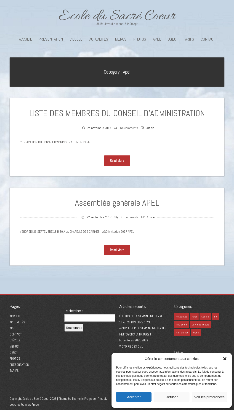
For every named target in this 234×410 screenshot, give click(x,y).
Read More (117, 160)
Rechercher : (73, 311)
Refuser (172, 397)
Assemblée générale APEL (117, 202)
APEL (157, 39)
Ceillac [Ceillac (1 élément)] (205, 316)
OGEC (172, 39)
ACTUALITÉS (98, 39)
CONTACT (208, 39)
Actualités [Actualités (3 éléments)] (181, 316)
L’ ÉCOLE (15, 340)
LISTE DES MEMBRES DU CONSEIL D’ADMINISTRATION (117, 113)
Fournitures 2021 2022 (133, 340)
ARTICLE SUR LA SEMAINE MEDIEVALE (142, 328)
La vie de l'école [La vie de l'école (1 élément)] (200, 324)
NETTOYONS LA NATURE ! (135, 334)
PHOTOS (139, 39)
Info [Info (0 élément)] (215, 316)
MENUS (120, 39)
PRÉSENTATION (51, 39)
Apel (126, 72)
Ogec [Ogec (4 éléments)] (196, 332)
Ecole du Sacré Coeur (117, 16)
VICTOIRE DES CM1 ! (131, 346)
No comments (129, 128)
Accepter (134, 397)
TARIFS (188, 39)
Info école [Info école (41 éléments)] (181, 324)
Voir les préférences (209, 397)
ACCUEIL (25, 39)
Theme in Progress (84, 399)
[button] (225, 358)
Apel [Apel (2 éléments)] (194, 316)
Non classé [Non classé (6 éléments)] (182, 332)
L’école (76, 39)
